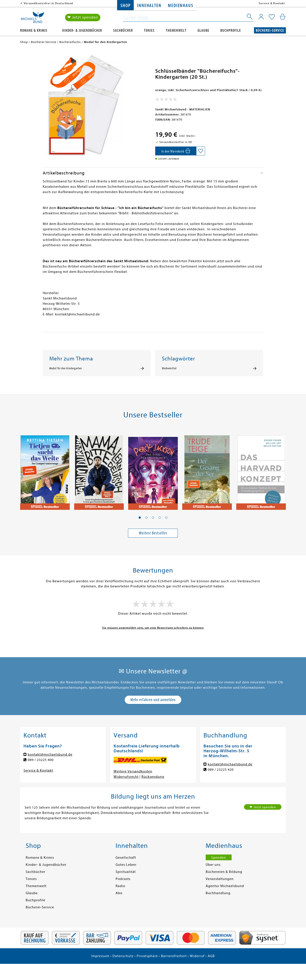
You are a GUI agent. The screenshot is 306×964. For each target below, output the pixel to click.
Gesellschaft (126, 858)
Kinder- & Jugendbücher (82, 30)
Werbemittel (169, 368)
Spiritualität (126, 872)
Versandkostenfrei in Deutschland (48, 3)
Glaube (203, 30)
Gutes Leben (126, 865)
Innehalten (149, 5)
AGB (211, 956)
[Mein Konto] (261, 16)
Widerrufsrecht (126, 777)
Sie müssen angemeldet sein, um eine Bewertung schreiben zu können (153, 627)
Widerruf (197, 956)
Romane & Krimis (33, 30)
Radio (120, 886)
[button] (140, 517)
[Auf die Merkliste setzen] (200, 151)
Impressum (100, 956)
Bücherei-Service (270, 30)
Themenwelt (176, 30)
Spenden (218, 858)
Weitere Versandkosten (133, 771)
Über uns (213, 865)
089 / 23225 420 (221, 770)
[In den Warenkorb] (175, 151)
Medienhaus (180, 5)
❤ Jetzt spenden (82, 17)
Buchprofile (230, 30)
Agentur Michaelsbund (225, 886)
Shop (125, 5)
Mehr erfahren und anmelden (153, 699)
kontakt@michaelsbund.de (50, 755)
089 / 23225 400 (41, 760)
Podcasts (123, 879)
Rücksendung (152, 777)
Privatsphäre (147, 956)
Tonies (149, 30)
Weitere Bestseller (153, 533)
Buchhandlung (218, 893)
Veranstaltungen (220, 879)
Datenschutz (123, 956)
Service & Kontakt (272, 3)
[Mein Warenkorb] (282, 16)
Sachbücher (123, 30)
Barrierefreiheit (174, 956)
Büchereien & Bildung (224, 872)
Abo (119, 893)
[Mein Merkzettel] (272, 17)
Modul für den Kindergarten (65, 368)
